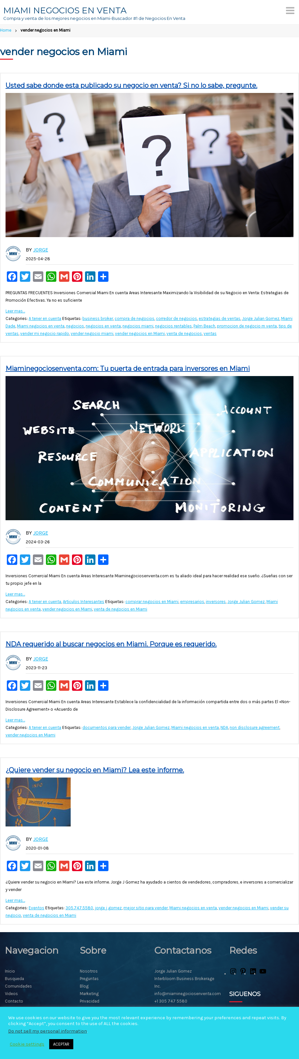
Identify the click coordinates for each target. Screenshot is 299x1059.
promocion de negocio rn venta (247, 326)
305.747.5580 (79, 907)
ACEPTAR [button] (61, 1044)
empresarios (192, 601)
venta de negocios (184, 333)
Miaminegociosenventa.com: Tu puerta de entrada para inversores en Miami (128, 368)
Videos (11, 993)
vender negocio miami (92, 333)
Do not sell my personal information (47, 1031)
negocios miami (137, 326)
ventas (210, 333)
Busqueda (14, 978)
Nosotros (89, 971)
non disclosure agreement (254, 727)
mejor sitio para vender (145, 907)
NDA (224, 727)
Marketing (89, 993)
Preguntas (89, 978)
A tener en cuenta (45, 318)
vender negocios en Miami (140, 333)
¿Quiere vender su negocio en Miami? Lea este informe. (95, 770)
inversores (216, 601)
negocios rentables (173, 326)
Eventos (36, 907)
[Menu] (290, 10)
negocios (75, 326)
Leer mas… (15, 311)
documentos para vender (106, 727)
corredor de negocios (176, 318)
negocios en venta (103, 326)
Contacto (14, 1001)
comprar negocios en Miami (151, 601)
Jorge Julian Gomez (260, 318)
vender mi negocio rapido (44, 333)
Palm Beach (204, 326)
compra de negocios (134, 318)
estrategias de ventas (219, 318)
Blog (84, 986)
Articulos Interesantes (83, 601)
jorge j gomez (108, 907)
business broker (97, 318)
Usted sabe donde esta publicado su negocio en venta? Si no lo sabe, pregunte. (131, 85)
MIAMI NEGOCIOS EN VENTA (65, 10)
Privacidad (89, 1001)
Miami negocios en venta (40, 326)
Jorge (40, 250)
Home (5, 30)
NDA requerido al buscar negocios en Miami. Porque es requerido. (111, 644)
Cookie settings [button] (27, 1044)
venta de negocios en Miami (120, 609)
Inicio (10, 971)
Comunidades (18, 986)
